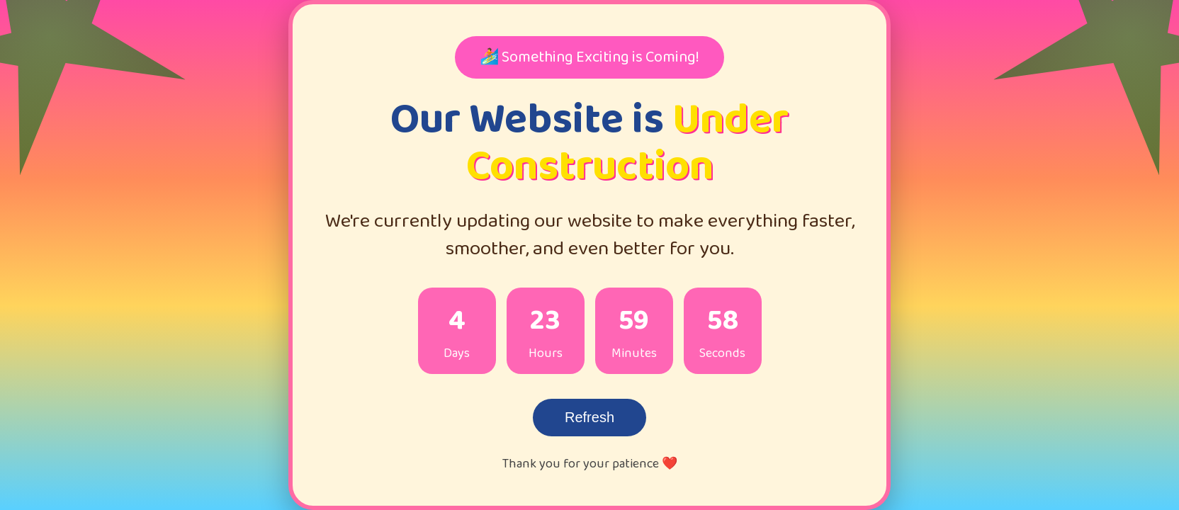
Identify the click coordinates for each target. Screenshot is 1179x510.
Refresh (589, 417)
